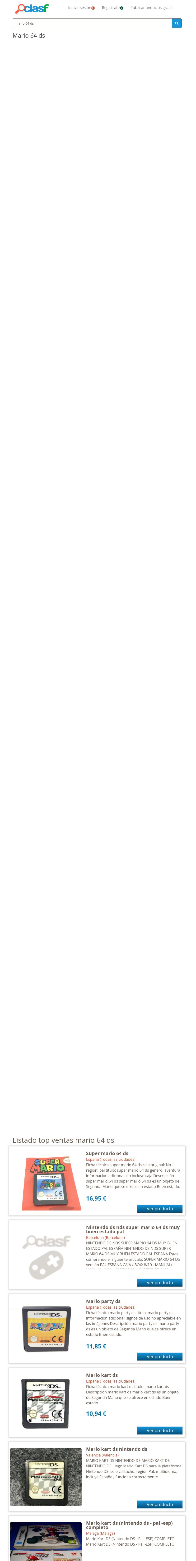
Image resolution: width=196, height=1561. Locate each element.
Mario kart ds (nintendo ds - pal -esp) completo (129, 1525)
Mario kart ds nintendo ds (116, 1449)
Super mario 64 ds (107, 1153)
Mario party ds (103, 1301)
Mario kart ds (102, 1375)
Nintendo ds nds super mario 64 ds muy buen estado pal (133, 1229)
